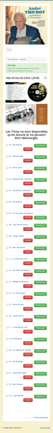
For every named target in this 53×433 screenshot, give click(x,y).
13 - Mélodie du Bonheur (18, 282)
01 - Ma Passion (15, 145)
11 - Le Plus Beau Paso (18, 259)
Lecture (28, 149)
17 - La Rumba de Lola (18, 327)
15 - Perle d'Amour (16, 304)
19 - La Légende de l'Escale (20, 350)
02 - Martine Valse (16, 156)
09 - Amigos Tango (16, 236)
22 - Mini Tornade (16, 384)
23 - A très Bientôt (16, 396)
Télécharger (40, 146)
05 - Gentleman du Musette (20, 190)
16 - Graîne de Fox (16, 316)
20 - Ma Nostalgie (16, 361)
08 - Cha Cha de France (18, 225)
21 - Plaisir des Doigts (17, 373)
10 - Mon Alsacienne (17, 247)
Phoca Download (40, 418)
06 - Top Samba (15, 202)
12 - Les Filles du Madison (19, 270)
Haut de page (45, 428)
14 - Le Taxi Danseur (17, 293)
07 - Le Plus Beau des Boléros (21, 213)
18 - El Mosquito (15, 339)
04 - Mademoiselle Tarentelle (20, 179)
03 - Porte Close (15, 168)
